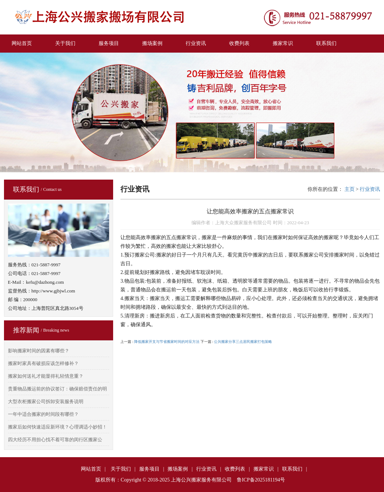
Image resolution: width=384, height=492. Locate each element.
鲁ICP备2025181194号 (261, 480)
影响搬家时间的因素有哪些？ (38, 350)
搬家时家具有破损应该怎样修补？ (43, 363)
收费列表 (239, 43)
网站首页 (22, 43)
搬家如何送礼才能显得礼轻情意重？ (45, 376)
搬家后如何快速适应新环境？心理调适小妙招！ (57, 427)
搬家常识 (283, 43)
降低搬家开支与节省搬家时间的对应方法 (166, 342)
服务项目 (109, 43)
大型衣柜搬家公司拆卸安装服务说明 (45, 401)
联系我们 (326, 43)
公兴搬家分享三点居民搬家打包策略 (243, 342)
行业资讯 (196, 43)
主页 (349, 189)
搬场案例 (152, 43)
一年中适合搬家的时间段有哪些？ (43, 414)
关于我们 (65, 43)
